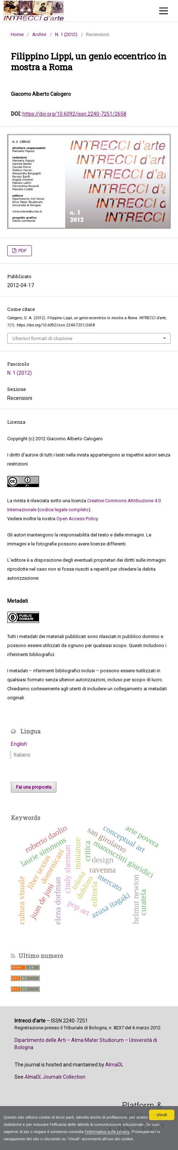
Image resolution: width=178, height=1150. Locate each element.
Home (17, 34)
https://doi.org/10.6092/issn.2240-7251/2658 (74, 114)
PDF (22, 250)
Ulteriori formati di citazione (42, 338)
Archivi (39, 34)
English (19, 744)
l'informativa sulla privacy (107, 1131)
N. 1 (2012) (66, 34)
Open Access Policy (77, 518)
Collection (55, 1077)
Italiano (22, 755)
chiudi (161, 1115)
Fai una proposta (33, 787)
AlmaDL (114, 1064)
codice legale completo (64, 509)
